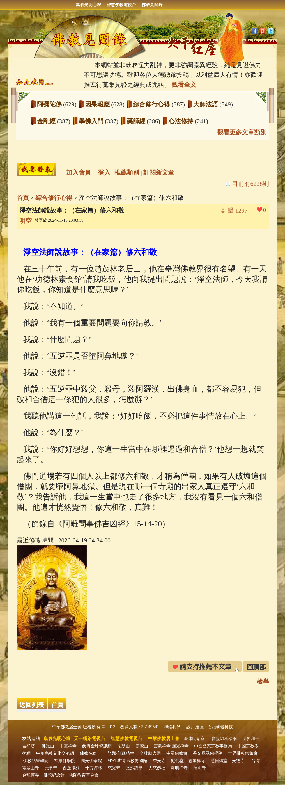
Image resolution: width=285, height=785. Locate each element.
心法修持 (182, 121)
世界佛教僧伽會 (243, 753)
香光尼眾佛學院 (207, 753)
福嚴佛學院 (64, 760)
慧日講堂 (219, 760)
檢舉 (263, 681)
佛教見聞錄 (152, 5)
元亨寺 (51, 768)
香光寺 (159, 760)
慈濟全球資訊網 (97, 746)
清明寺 (199, 768)
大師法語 (206, 104)
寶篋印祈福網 (224, 738)
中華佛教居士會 (67, 727)
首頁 (23, 197)
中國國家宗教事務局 (213, 746)
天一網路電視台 (89, 738)
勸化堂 (177, 760)
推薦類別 (126, 172)
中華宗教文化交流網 (55, 753)
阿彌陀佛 (50, 104)
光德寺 (238, 760)
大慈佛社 (156, 768)
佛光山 (48, 746)
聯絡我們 (172, 727)
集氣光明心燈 (88, 5)
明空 (25, 220)
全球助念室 (194, 738)
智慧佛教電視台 (121, 5)
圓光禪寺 (180, 746)
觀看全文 (184, 84)
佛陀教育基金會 (83, 775)
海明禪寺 (179, 768)
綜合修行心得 (152, 104)
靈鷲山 (141, 746)
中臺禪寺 (68, 746)
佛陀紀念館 (54, 775)
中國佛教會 (176, 753)
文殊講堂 (134, 768)
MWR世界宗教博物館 (127, 760)
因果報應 (98, 104)
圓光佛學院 (91, 760)
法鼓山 (123, 746)
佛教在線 (88, 753)
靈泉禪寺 (162, 746)
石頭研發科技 (220, 727)
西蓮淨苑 (71, 768)
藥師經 (137, 121)
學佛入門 (92, 121)
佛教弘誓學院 (36, 760)
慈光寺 (114, 768)
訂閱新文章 (158, 172)
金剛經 (47, 121)
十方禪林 (93, 768)
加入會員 (78, 172)
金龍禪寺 (30, 775)
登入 (104, 172)
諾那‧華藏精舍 (121, 753)
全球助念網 (150, 753)
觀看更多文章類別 (241, 132)
